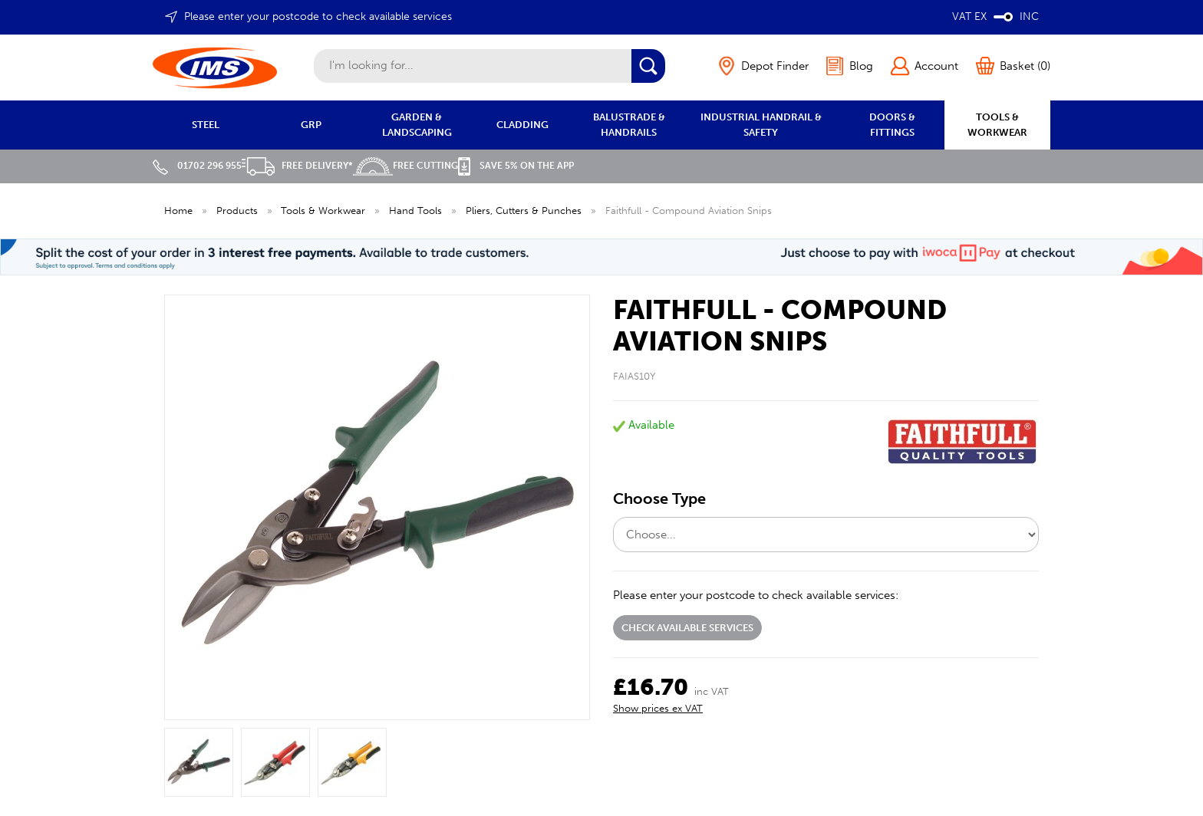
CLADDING (522, 124)
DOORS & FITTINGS (892, 124)
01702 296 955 (197, 165)
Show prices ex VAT (658, 708)
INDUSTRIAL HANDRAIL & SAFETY (761, 124)
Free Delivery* (297, 165)
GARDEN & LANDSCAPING (417, 124)
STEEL (205, 124)
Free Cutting (405, 165)
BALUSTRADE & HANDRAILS (629, 124)
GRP (311, 124)
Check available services (687, 627)
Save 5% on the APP (516, 165)
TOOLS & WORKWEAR (997, 124)
